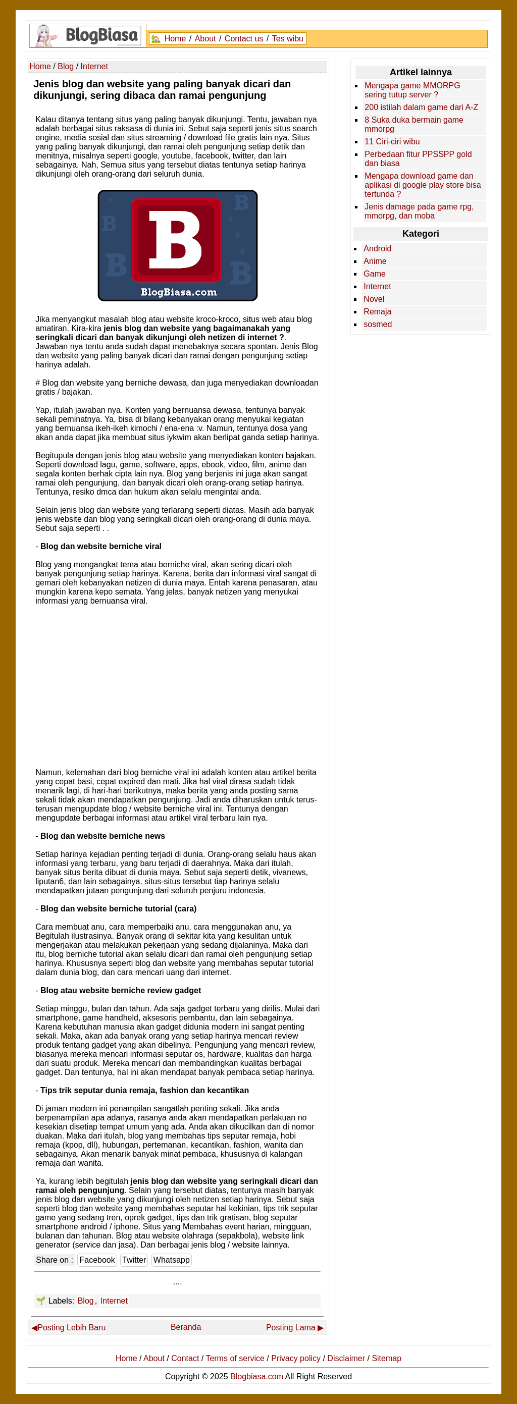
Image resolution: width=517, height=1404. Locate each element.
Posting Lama (291, 1327)
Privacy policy (296, 1358)
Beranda (186, 1327)
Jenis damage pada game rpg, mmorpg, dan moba (419, 211)
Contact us (244, 38)
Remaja (377, 311)
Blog (86, 1301)
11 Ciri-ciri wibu (392, 141)
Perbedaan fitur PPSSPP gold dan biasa (418, 159)
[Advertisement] (177, 690)
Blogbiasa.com (256, 1376)
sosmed (378, 324)
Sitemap (386, 1358)
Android (377, 248)
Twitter (134, 1260)
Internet (114, 1301)
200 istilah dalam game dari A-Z (421, 107)
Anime (375, 261)
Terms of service (234, 1358)
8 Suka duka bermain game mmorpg (414, 124)
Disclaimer (346, 1358)
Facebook (97, 1260)
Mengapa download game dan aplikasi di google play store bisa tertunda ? (423, 185)
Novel (374, 299)
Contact (185, 1358)
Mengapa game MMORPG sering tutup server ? (412, 90)
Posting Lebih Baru (71, 1327)
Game (375, 273)
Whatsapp (171, 1260)
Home (175, 38)
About (205, 38)
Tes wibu (287, 38)
